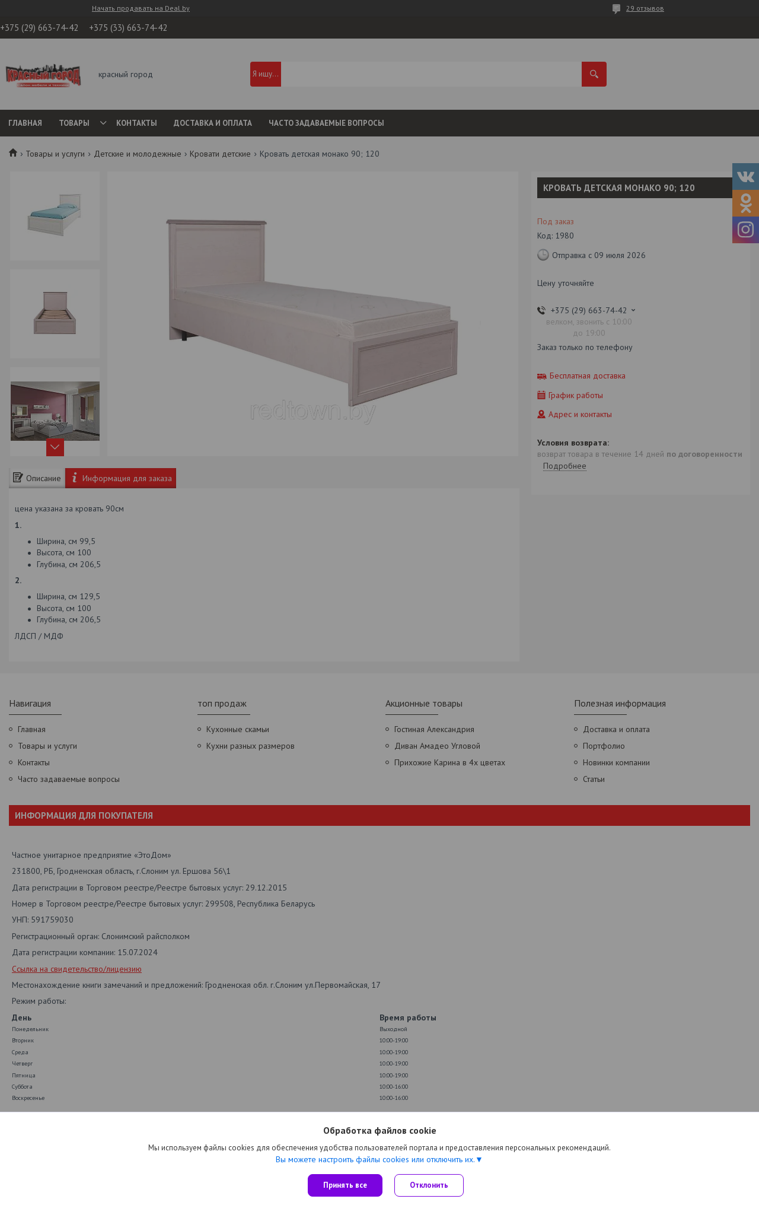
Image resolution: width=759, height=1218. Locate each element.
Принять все (345, 1185)
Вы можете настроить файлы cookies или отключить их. (375, 1159)
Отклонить (429, 1185)
